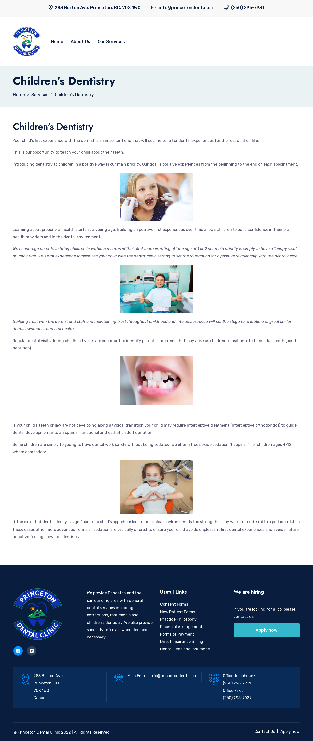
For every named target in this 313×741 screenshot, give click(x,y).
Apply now (267, 630)
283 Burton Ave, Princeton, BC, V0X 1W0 (98, 7)
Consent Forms (174, 604)
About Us (80, 41)
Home (57, 41)
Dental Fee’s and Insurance (185, 649)
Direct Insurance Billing (181, 641)
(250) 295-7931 (247, 7)
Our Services (111, 41)
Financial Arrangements (182, 627)
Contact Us (264, 731)
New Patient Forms (177, 612)
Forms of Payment (177, 634)
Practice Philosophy (178, 619)
